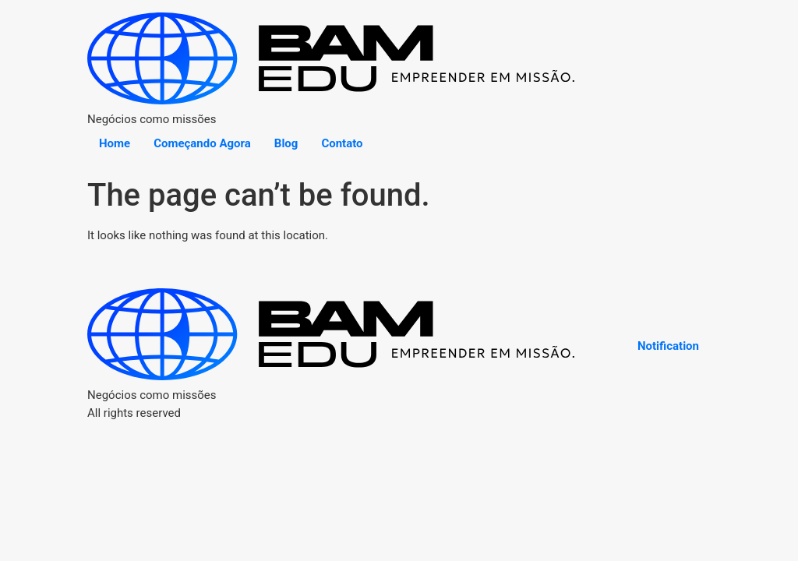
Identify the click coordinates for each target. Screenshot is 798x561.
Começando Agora (202, 143)
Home (114, 143)
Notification (668, 346)
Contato (341, 143)
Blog (286, 143)
